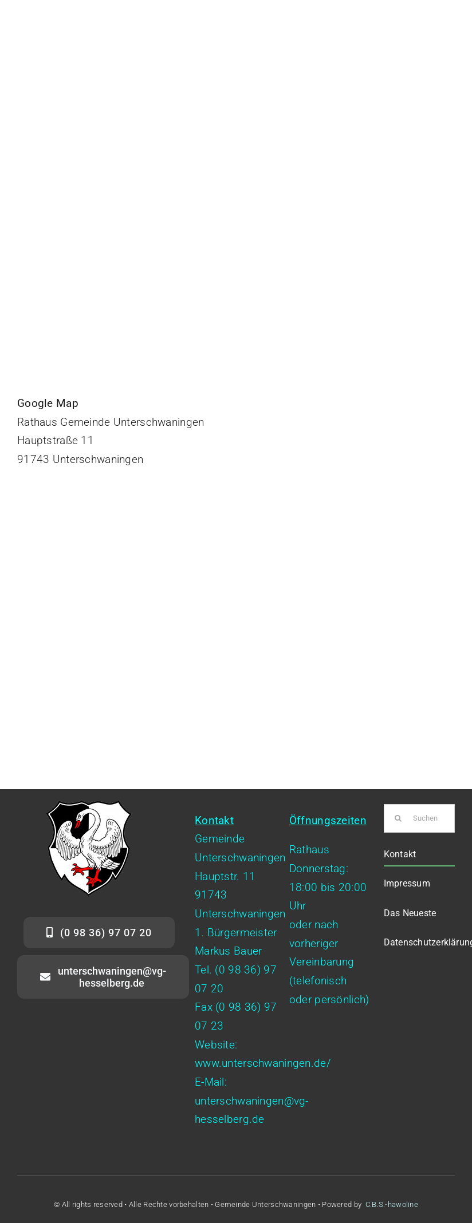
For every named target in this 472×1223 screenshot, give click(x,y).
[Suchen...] (419, 818)
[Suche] (398, 818)
